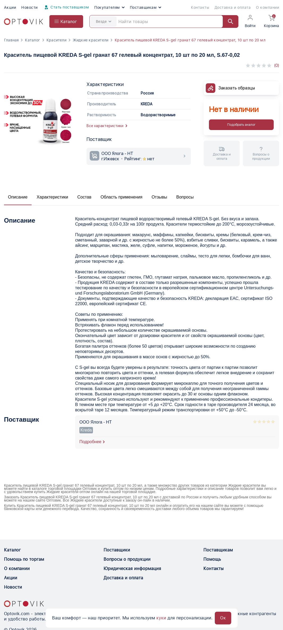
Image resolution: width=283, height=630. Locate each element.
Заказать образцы (236, 87)
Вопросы (185, 197)
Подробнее (90, 441)
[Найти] (228, 21)
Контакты (200, 7)
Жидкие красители (90, 40)
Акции (10, 7)
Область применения (122, 197)
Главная (11, 40)
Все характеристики (107, 126)
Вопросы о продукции (127, 559)
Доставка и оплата (233, 7)
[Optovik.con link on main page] (24, 604)
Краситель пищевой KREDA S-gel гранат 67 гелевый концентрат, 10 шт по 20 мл (190, 40)
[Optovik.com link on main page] (23, 21)
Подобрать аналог (241, 125)
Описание (18, 197)
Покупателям (109, 7)
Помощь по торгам (24, 559)
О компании (267, 7)
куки (161, 617)
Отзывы (159, 197)
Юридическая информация (132, 568)
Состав (84, 197)
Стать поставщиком (66, 7)
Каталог (32, 40)
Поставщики (117, 550)
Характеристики (52, 197)
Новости (29, 7)
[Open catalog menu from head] (66, 21)
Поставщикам (145, 7)
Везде (103, 21)
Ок (223, 617)
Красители (56, 40)
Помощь (212, 559)
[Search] (163, 21)
